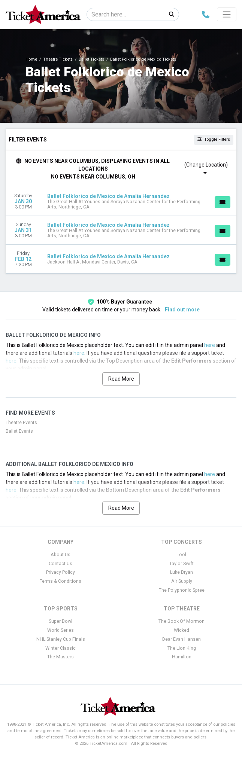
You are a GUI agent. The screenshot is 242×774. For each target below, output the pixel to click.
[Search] (126, 14)
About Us (60, 554)
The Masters (60, 656)
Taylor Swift (181, 563)
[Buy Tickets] (222, 202)
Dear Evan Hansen (181, 639)
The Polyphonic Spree (182, 590)
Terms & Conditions (60, 581)
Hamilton (181, 656)
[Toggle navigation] (226, 14)
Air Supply (181, 581)
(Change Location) (206, 168)
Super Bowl (60, 621)
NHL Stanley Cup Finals (60, 639)
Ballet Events (19, 431)
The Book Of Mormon (181, 621)
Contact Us (60, 563)
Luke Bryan (181, 572)
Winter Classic (60, 648)
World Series (60, 630)
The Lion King (181, 648)
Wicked (181, 630)
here (209, 345)
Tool (181, 554)
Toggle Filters (213, 139)
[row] (121, 201)
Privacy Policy (60, 572)
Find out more (182, 310)
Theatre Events (21, 422)
